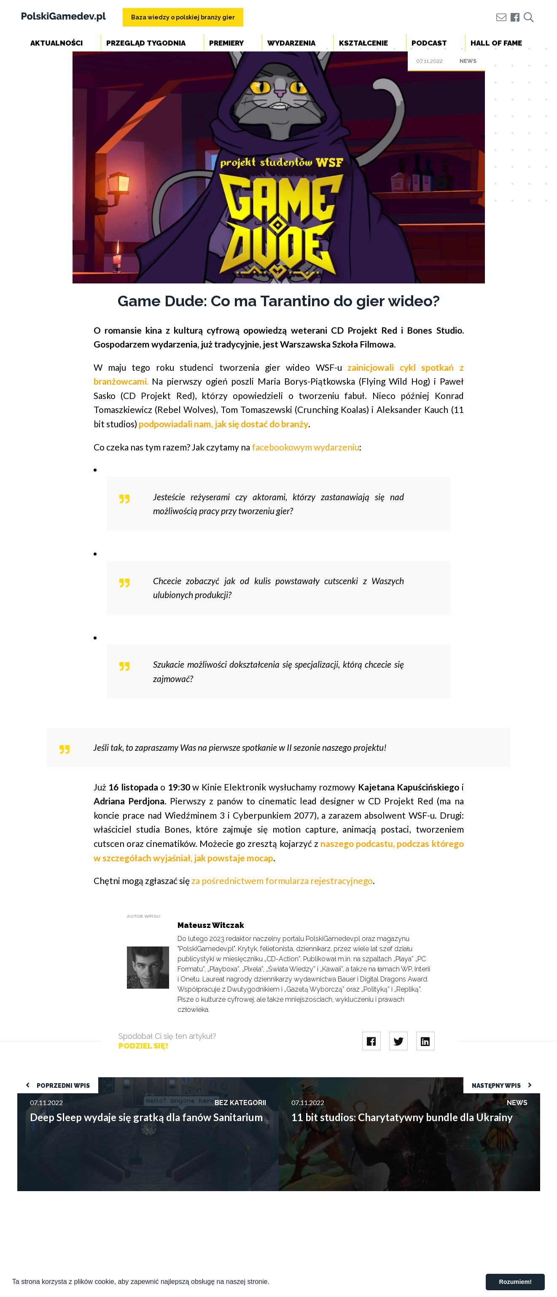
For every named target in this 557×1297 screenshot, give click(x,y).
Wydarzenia (291, 43)
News (468, 61)
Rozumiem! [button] (515, 1281)
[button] (272, 1282)
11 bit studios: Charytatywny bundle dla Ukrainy (348, 1081)
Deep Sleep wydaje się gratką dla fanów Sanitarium (90, 1081)
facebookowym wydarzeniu (305, 447)
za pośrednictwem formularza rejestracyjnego (282, 880)
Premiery (226, 43)
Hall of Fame (496, 43)
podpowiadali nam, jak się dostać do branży (223, 423)
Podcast (429, 43)
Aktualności (56, 43)
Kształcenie (363, 43)
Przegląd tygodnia (146, 43)
